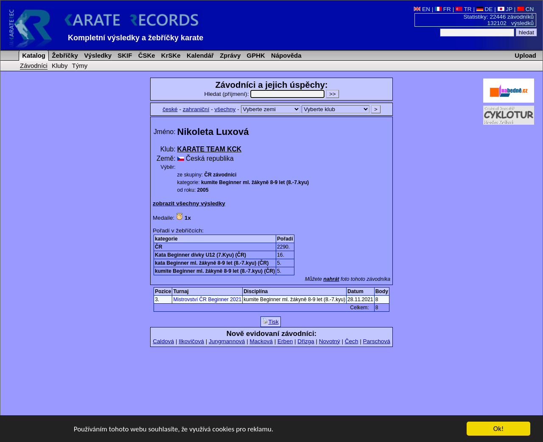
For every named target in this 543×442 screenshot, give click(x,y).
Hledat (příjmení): (265, 94)
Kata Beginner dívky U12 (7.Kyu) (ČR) (200, 255)
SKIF (124, 55)
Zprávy (229, 55)
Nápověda (285, 55)
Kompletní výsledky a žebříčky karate (135, 38)
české (170, 109)
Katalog (32, 55)
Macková (260, 341)
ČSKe (146, 55)
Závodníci (34, 65)
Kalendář (199, 55)
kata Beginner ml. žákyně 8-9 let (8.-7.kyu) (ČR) (212, 263)
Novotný (329, 341)
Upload (525, 55)
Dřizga (305, 341)
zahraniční (196, 109)
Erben (285, 341)
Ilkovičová (191, 341)
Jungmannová (227, 341)
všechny (225, 109)
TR (464, 9)
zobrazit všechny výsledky (189, 203)
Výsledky (97, 55)
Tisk (270, 321)
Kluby (59, 65)
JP (505, 9)
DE (484, 9)
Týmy (80, 65)
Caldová (163, 341)
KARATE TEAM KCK (209, 149)
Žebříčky (64, 55)
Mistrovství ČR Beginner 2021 (207, 299)
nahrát (331, 279)
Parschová (376, 341)
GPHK (255, 55)
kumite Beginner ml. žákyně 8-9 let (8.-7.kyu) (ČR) (215, 271)
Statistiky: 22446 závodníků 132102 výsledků (499, 20)
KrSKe (170, 55)
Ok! (498, 429)
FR (443, 9)
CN (525, 9)
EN (422, 9)
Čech (351, 341)
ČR (158, 247)
